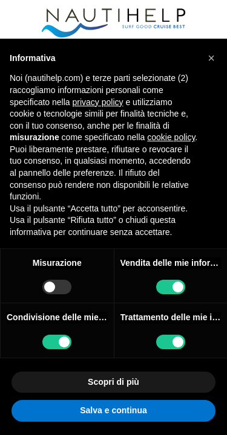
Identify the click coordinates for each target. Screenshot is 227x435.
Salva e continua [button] (113, 410)
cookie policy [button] (171, 137)
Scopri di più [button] (113, 382)
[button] (211, 58)
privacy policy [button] (98, 102)
